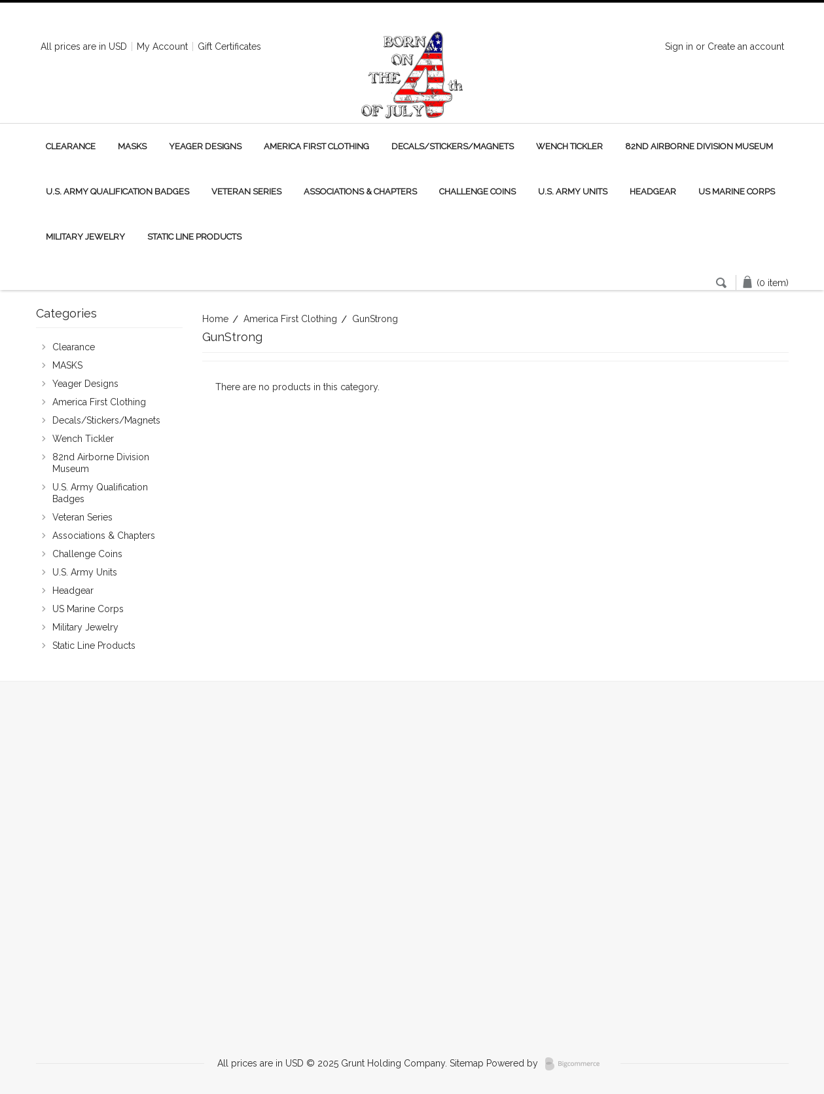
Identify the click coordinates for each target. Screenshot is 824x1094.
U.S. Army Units (572, 191)
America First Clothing (316, 146)
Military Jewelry (85, 237)
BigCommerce (576, 1064)
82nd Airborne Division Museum (699, 146)
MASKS (132, 146)
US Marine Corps (736, 191)
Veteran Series (246, 191)
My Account (162, 46)
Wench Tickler (569, 146)
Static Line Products (194, 237)
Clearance (71, 146)
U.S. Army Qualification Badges (117, 191)
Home (215, 319)
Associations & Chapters (360, 191)
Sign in (679, 46)
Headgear (653, 191)
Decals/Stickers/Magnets (452, 146)
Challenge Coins (477, 191)
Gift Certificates (229, 46)
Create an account (746, 46)
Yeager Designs (205, 146)
